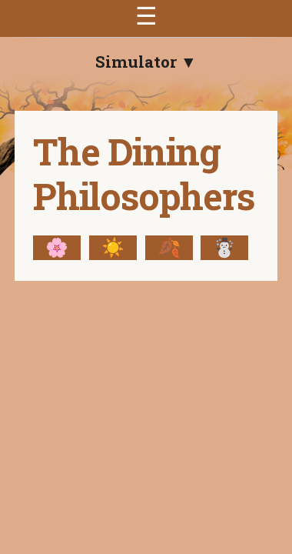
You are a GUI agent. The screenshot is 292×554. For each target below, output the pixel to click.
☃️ (224, 248)
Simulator (138, 61)
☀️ (112, 248)
